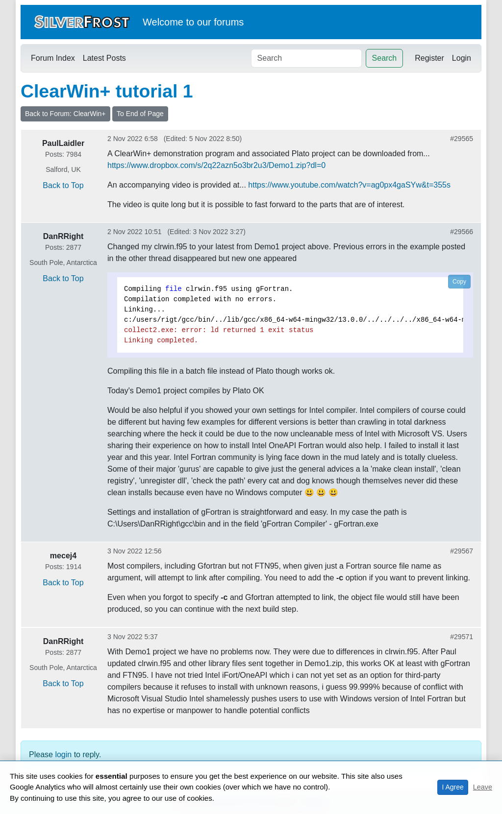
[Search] (306, 58)
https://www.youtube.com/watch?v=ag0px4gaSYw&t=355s (349, 185)
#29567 (461, 551)
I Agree (452, 787)
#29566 (461, 232)
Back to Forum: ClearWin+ (65, 114)
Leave (482, 787)
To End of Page (140, 114)
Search (384, 58)
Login (461, 58)
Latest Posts (104, 58)
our (204, 22)
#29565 (461, 139)
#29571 (461, 637)
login (63, 754)
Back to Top (63, 185)
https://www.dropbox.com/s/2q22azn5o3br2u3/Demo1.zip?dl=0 (216, 165)
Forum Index (53, 58)
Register (429, 58)
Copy (459, 281)
